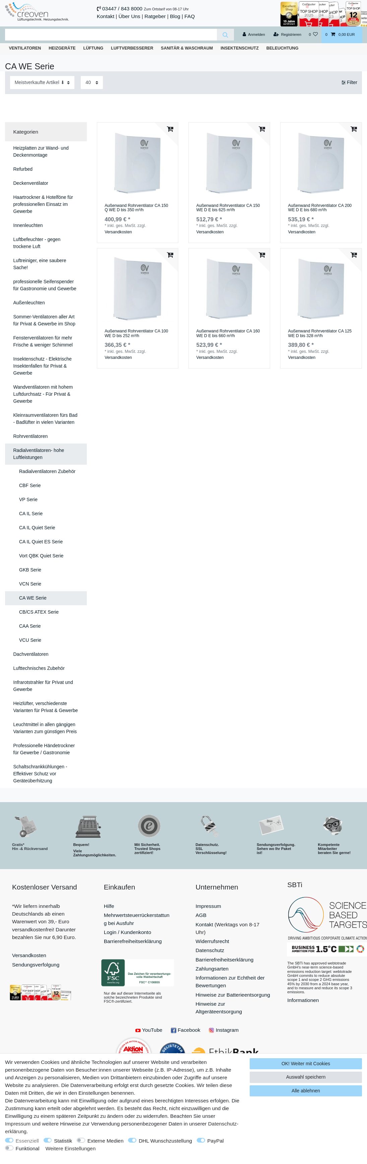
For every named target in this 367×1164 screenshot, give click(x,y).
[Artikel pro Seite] (92, 82)
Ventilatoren (25, 48)
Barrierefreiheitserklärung (133, 941)
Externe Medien (105, 1141)
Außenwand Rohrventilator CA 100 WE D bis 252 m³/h (136, 333)
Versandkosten (118, 232)
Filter (349, 82)
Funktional (28, 1148)
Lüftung (93, 48)
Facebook (185, 1030)
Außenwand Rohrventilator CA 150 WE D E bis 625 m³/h (228, 208)
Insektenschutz (240, 48)
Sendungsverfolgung (35, 964)
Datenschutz (210, 950)
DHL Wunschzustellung (165, 1141)
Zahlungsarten (212, 969)
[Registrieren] (287, 34)
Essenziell (27, 1141)
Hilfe (109, 906)
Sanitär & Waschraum (187, 48)
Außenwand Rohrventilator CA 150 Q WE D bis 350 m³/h (136, 208)
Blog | (176, 16)
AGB (201, 915)
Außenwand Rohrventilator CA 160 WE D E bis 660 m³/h (228, 333)
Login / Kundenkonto (127, 932)
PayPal (215, 1141)
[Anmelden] (254, 34)
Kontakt (105, 16)
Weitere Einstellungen (71, 1148)
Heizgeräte (62, 48)
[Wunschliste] (313, 34)
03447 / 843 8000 (122, 8)
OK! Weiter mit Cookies (306, 1063)
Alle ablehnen (306, 1090)
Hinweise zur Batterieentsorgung (233, 995)
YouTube (148, 1030)
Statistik (63, 1141)
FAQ (189, 16)
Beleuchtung (282, 48)
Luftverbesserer (132, 48)
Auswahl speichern (306, 1077)
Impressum (208, 906)
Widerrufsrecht (212, 941)
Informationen (303, 1000)
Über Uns (129, 16)
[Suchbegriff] (111, 35)
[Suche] (225, 35)
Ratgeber (155, 16)
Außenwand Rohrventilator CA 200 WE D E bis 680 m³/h (320, 208)
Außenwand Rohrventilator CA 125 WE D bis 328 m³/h (320, 333)
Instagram (224, 1030)
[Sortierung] (42, 82)
